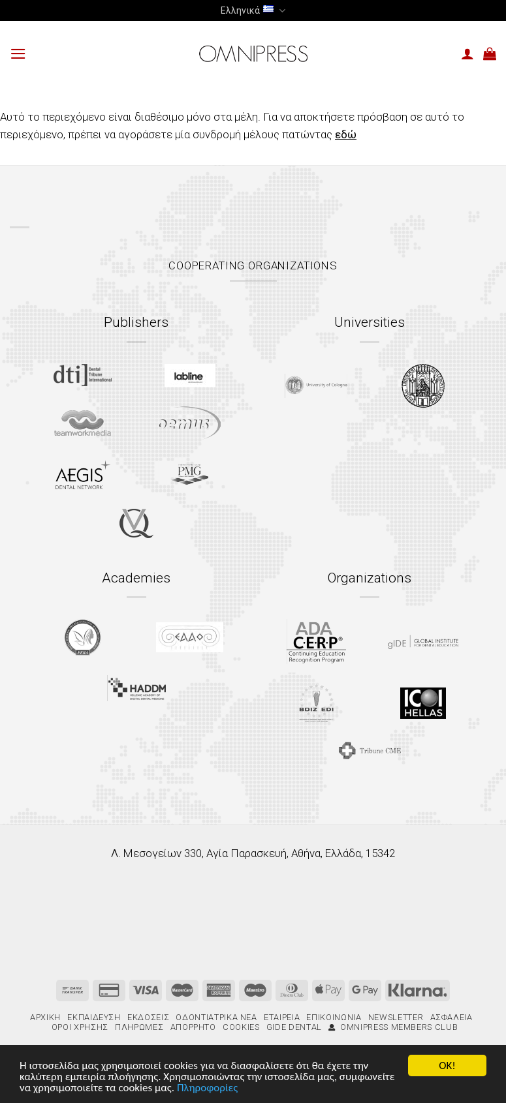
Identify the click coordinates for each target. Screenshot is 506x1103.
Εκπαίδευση (93, 1017)
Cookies (241, 1027)
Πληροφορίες (207, 1089)
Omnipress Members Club (393, 1027)
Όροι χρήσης (80, 1027)
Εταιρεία (282, 1017)
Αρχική (45, 1017)
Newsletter (395, 1017)
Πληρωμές (139, 1027)
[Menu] (18, 53)
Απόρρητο (193, 1027)
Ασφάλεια (451, 1017)
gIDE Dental (294, 1027)
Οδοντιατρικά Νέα (216, 1017)
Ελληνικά (253, 11)
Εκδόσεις (148, 1017)
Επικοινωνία (333, 1017)
